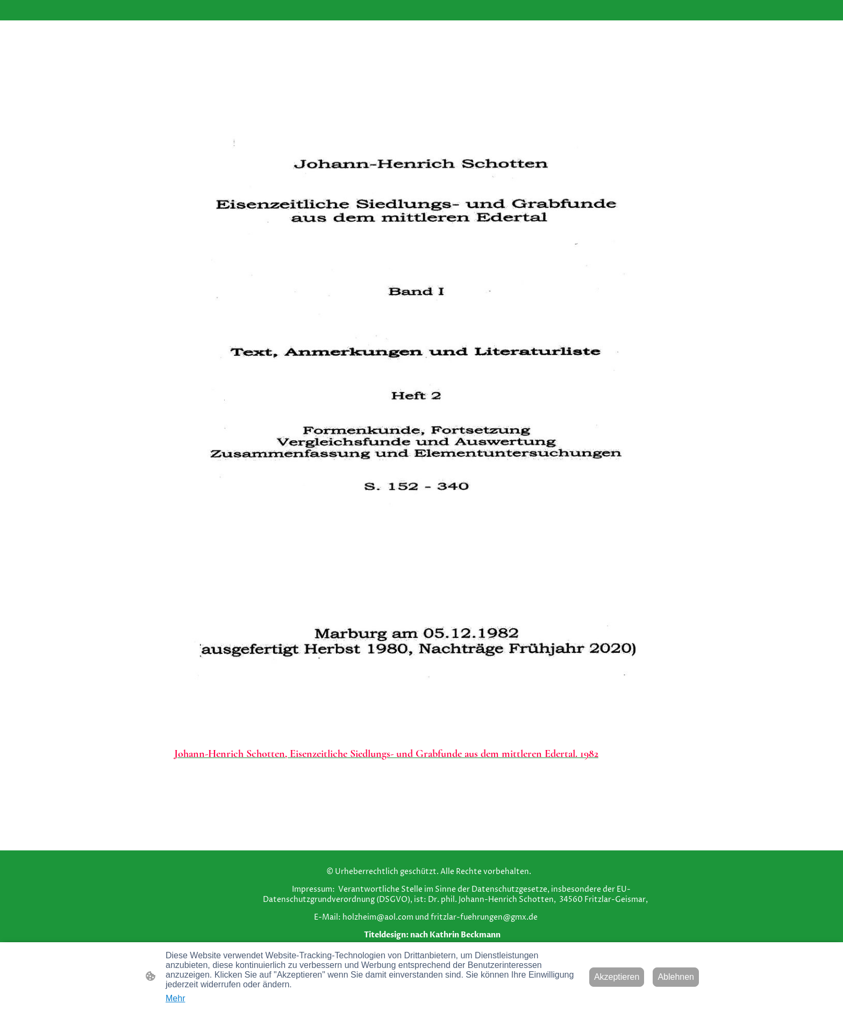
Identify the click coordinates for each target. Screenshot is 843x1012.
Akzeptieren (617, 976)
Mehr (175, 998)
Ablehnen (676, 976)
